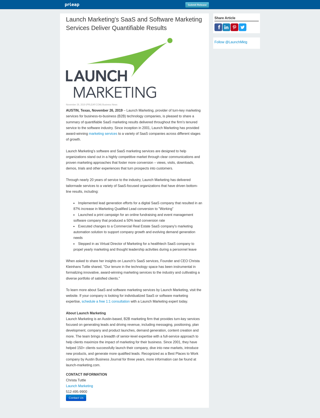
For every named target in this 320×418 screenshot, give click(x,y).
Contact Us (76, 397)
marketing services (103, 133)
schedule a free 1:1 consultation (106, 301)
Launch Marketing (79, 386)
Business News (109, 104)
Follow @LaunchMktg (230, 42)
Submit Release (197, 4)
